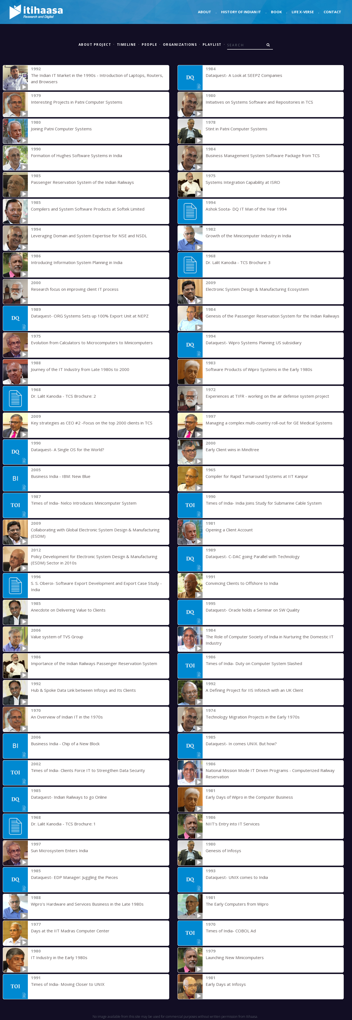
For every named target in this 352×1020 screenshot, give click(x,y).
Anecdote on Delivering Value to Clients (68, 610)
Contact (332, 11)
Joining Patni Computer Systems (61, 128)
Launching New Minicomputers (234, 957)
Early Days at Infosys (226, 984)
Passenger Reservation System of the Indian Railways (82, 182)
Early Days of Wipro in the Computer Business (249, 797)
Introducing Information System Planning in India (76, 262)
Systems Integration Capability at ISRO (243, 182)
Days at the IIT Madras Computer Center (70, 930)
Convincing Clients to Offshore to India (242, 583)
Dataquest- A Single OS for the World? (67, 449)
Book (276, 11)
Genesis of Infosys (223, 850)
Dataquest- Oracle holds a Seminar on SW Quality (252, 610)
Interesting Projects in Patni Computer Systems (76, 102)
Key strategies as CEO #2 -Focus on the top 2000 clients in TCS (91, 423)
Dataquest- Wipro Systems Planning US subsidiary (253, 342)
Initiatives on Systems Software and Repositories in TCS (259, 102)
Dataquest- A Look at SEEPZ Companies (244, 75)
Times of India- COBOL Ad (231, 930)
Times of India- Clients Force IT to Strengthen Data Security (87, 770)
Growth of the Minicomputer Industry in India (248, 235)
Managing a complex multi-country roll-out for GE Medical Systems (269, 423)
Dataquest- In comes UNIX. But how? (241, 743)
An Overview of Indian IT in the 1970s (67, 717)
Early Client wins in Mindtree (232, 449)
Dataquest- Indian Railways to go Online (69, 797)
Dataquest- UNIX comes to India (237, 877)
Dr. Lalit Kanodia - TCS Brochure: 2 (63, 396)
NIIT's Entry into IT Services (232, 824)
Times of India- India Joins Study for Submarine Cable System (263, 503)
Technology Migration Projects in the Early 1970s (252, 717)
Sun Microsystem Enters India (59, 850)
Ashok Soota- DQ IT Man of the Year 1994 (246, 209)
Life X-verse (303, 11)
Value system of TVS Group (57, 636)
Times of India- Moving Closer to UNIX (67, 984)
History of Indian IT (241, 11)
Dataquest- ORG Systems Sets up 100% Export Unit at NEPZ (89, 316)
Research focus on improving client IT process (75, 289)
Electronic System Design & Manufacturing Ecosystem (257, 289)
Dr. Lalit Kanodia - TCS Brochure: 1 (63, 824)
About (204, 11)
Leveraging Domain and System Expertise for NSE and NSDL (88, 235)
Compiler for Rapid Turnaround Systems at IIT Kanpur (257, 476)
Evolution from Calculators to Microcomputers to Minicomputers (91, 342)
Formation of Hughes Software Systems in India (76, 155)
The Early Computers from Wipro (237, 904)
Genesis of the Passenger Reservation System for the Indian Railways (272, 316)
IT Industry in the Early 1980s (59, 957)
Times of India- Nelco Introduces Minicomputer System (83, 503)
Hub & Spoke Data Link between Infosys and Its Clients (83, 690)
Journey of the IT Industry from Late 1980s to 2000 (80, 369)
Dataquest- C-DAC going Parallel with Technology (252, 556)
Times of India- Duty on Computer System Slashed (254, 663)
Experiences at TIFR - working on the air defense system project (267, 396)
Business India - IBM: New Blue (60, 476)
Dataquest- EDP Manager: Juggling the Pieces (74, 877)
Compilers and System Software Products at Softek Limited (87, 209)
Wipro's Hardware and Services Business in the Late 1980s (87, 904)
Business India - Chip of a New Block (65, 743)
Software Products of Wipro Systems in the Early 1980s (259, 369)
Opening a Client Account (229, 529)
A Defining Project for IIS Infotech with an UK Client (254, 690)
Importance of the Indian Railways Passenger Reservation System (94, 663)
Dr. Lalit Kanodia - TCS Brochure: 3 (238, 262)
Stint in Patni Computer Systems (236, 128)
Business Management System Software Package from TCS (262, 155)
